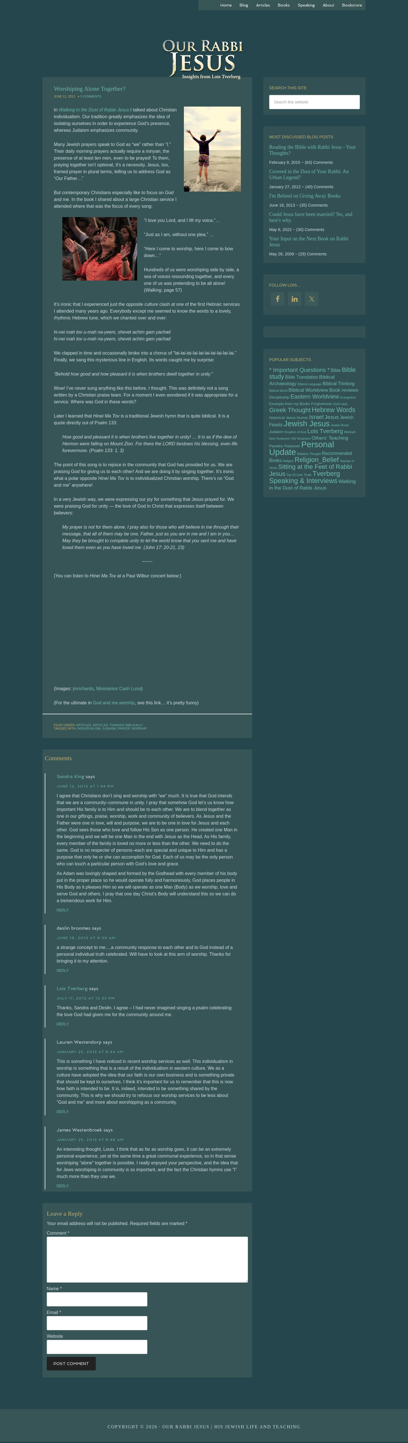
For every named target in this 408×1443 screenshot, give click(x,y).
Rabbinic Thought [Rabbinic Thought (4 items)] (309, 461)
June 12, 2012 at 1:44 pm (85, 786)
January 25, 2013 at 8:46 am (90, 1141)
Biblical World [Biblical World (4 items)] (278, 392)
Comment (58, 1234)
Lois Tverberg (72, 989)
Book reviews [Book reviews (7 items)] (343, 392)
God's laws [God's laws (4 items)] (340, 407)
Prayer (124, 728)
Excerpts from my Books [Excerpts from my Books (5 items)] (289, 407)
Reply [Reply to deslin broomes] (64, 971)
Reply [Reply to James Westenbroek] (64, 1187)
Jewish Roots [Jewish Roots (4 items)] (340, 430)
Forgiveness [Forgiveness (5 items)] (321, 407)
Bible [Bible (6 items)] (336, 370)
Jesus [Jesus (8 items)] (332, 421)
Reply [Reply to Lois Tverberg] (64, 1024)
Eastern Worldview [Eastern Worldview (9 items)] (314, 399)
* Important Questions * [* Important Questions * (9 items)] (299, 370)
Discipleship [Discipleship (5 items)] (279, 400)
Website (55, 1337)
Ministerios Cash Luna (118, 688)
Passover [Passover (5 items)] (292, 453)
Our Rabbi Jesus (204, 51)
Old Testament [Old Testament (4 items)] (301, 444)
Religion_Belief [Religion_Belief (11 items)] (317, 468)
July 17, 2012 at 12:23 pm (86, 999)
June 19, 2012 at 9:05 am (86, 938)
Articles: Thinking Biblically (118, 725)
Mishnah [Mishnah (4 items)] (350, 437)
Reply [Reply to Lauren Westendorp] (64, 1112)
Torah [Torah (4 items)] (307, 484)
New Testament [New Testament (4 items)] (279, 444)
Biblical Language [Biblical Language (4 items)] (309, 385)
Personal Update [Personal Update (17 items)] (301, 455)
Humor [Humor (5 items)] (302, 422)
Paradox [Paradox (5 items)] (276, 453)
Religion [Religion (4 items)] (288, 469)
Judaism (109, 728)
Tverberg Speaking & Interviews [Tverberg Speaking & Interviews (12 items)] (304, 487)
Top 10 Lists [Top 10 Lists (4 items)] (294, 484)
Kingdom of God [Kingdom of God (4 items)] (295, 437)
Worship (139, 728)
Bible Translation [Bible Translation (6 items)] (301, 378)
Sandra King (70, 776)
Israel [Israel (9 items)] (316, 421)
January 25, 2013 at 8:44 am (90, 1053)
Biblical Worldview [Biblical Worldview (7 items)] (308, 392)
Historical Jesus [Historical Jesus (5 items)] (282, 422)
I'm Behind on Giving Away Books (305, 196)
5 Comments (90, 96)
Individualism (88, 728)
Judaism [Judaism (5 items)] (276, 437)
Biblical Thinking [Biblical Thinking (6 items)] (338, 385)
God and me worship (114, 702)
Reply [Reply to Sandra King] (64, 910)
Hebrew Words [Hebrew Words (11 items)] (333, 413)
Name (54, 1290)
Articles (84, 725)
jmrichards (83, 688)
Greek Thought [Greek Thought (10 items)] (290, 413)
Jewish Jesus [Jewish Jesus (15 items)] (307, 428)
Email (54, 1313)
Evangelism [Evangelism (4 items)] (348, 400)
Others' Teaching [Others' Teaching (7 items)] (330, 444)
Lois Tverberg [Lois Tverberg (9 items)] (325, 436)
